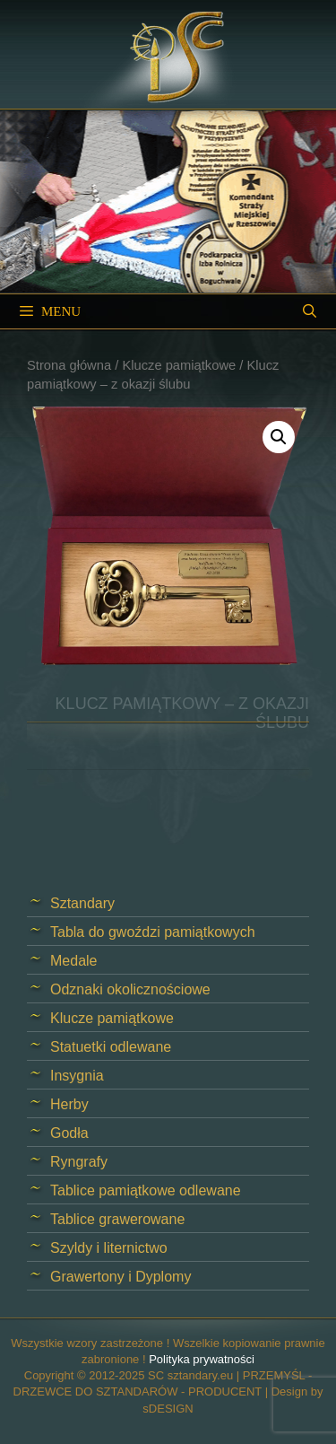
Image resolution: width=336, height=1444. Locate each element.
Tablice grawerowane (117, 1219)
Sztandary (82, 903)
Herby (69, 1104)
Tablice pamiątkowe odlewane (145, 1190)
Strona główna (69, 365)
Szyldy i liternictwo (109, 1248)
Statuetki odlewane (110, 1047)
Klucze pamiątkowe (179, 365)
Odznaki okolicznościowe (130, 989)
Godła (69, 1133)
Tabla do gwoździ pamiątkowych (152, 932)
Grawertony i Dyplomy (120, 1276)
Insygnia (77, 1075)
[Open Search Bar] (309, 311)
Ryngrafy (79, 1161)
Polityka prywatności (201, 1359)
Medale (73, 960)
